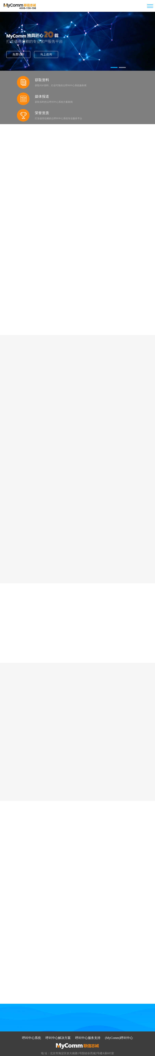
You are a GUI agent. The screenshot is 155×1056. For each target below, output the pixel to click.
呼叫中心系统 (31, 1015)
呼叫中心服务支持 (88, 1015)
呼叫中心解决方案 (58, 1015)
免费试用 (29, 54)
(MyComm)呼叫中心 (119, 1015)
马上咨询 (54, 54)
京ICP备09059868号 (91, 1051)
